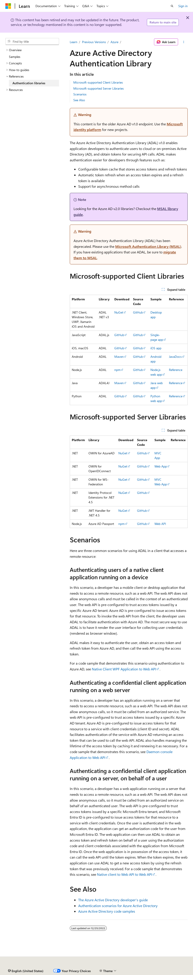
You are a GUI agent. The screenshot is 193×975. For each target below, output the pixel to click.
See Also (79, 100)
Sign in (183, 6)
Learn (73, 42)
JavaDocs (175, 356)
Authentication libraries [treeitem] (28, 83)
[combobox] (32, 41)
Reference (175, 370)
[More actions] (184, 42)
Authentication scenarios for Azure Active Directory (118, 905)
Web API (160, 524)
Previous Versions (94, 42)
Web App (160, 466)
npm (117, 370)
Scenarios (79, 94)
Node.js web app (156, 372)
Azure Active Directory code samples (106, 911)
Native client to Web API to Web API (124, 874)
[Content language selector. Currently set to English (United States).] (25, 971)
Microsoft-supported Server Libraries (98, 88)
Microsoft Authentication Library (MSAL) (148, 246)
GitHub (138, 312)
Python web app (156, 398)
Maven (119, 356)
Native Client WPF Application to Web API (124, 669)
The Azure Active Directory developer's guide (113, 899)
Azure (114, 42)
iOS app (155, 348)
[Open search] (172, 6)
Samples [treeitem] (14, 57)
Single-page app (156, 337)
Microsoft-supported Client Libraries (98, 82)
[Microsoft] (8, 6)
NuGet (118, 312)
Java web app (156, 385)
